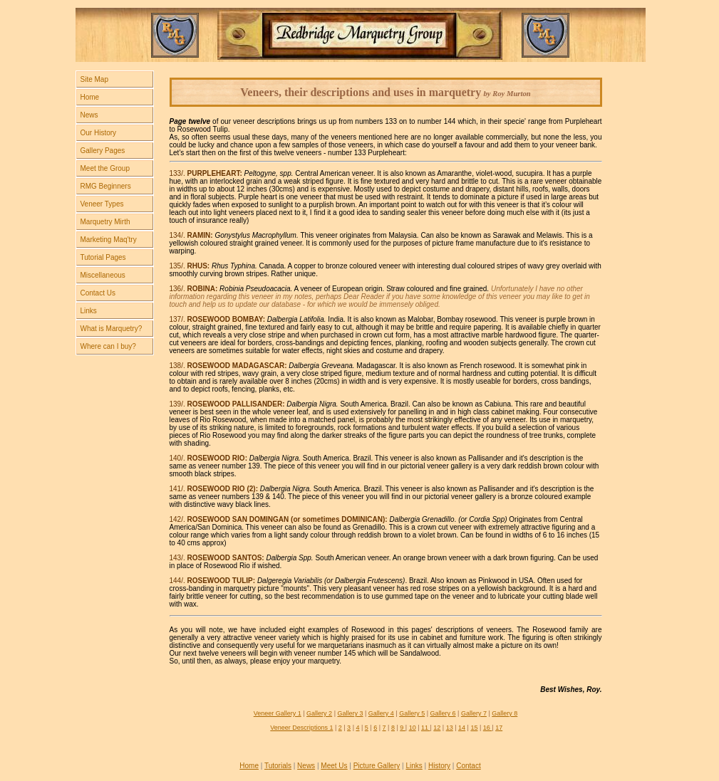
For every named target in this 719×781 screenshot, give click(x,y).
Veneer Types (102, 204)
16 (487, 727)
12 (436, 727)
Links (89, 311)
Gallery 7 (474, 713)
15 (473, 727)
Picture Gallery (376, 766)
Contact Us (98, 293)
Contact (468, 766)
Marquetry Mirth (105, 222)
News (89, 115)
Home (90, 97)
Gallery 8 (504, 713)
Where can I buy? (108, 346)
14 (461, 727)
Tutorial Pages (103, 257)
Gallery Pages (103, 150)
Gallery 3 (350, 713)
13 (449, 727)
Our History (99, 133)
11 (425, 727)
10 (412, 727)
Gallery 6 (443, 713)
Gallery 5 (412, 713)
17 (498, 727)
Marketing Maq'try (109, 239)
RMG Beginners (106, 186)
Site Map (94, 79)
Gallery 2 (319, 713)
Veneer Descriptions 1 (301, 727)
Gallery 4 (381, 713)
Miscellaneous (103, 275)
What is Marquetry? (112, 328)
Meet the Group (105, 168)
